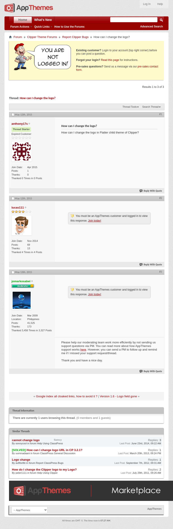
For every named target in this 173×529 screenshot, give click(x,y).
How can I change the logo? (38, 98)
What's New (43, 20)
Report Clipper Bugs (75, 37)
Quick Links (42, 26)
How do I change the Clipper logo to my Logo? (44, 469)
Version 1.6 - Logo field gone (118, 396)
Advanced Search (151, 26)
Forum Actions (19, 26)
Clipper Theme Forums (42, 37)
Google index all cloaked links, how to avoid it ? (66, 396)
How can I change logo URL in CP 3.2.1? (54, 450)
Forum (18, 37)
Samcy (58, 439)
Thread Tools (130, 106)
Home (22, 20)
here (83, 349)
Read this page (110, 60)
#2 (160, 198)
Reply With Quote (151, 190)
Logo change (21, 459)
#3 (160, 271)
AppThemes (154, 508)
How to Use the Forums (69, 26)
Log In (146, 4)
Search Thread (150, 106)
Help (160, 4)
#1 (160, 114)
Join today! (94, 220)
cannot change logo (26, 440)
